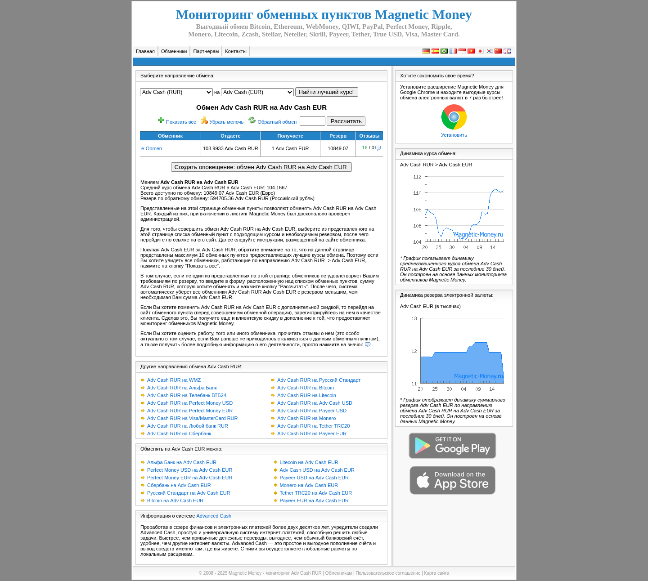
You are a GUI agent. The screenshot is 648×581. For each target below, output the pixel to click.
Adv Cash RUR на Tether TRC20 (313, 426)
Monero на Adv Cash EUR (309, 485)
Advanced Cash (214, 515)
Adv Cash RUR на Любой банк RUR (187, 426)
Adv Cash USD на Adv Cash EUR (317, 470)
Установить (454, 135)
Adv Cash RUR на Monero (306, 418)
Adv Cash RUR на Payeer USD (311, 410)
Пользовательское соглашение (388, 573)
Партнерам (206, 51)
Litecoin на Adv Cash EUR (309, 462)
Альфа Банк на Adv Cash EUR (181, 462)
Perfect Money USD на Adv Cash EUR (189, 470)
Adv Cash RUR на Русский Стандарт (318, 380)
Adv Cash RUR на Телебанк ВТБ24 (186, 395)
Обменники (174, 51)
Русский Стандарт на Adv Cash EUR (188, 493)
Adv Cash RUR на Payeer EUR (311, 433)
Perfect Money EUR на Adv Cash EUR (189, 477)
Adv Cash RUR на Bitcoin (305, 387)
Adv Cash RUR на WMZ (174, 380)
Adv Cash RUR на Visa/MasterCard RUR (192, 418)
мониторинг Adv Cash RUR (293, 573)
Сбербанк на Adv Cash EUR (179, 485)
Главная (145, 51)
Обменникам (338, 573)
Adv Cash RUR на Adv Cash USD (314, 403)
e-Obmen (151, 148)
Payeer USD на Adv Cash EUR (314, 477)
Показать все (181, 122)
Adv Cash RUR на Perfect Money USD (190, 403)
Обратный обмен (277, 122)
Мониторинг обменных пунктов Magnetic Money (324, 14)
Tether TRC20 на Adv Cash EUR (316, 493)
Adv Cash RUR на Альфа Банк (182, 387)
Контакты (236, 51)
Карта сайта (437, 573)
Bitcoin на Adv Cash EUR (175, 500)
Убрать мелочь (226, 122)
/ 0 (368, 147)
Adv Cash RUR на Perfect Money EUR (190, 410)
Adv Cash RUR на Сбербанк (179, 433)
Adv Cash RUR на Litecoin (306, 395)
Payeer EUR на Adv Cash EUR (314, 500)
